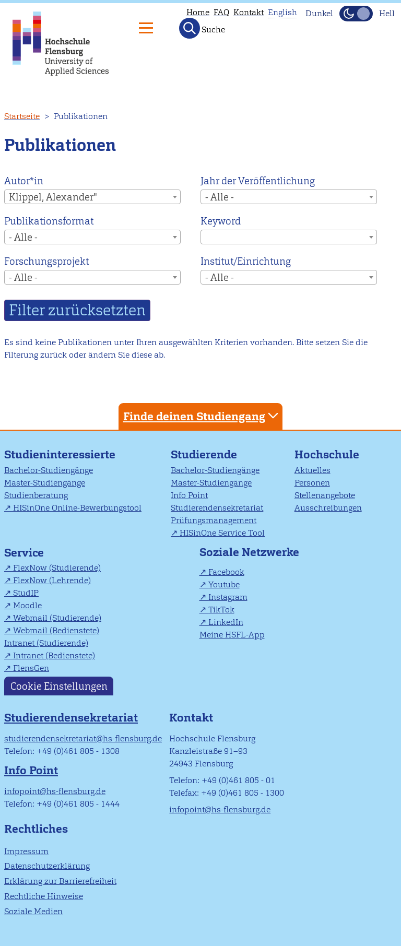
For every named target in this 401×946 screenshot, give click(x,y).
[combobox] (92, 197)
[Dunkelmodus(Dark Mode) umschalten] (356, 13)
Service (24, 552)
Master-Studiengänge (44, 482)
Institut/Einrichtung (245, 261)
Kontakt (248, 12)
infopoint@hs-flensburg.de (54, 791)
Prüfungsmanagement (213, 520)
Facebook (226, 571)
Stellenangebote (324, 495)
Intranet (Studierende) (46, 642)
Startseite (22, 116)
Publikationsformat (48, 221)
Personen (312, 482)
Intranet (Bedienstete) (54, 655)
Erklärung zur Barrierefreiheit (60, 881)
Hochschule (326, 454)
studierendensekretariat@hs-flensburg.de (83, 738)
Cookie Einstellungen (59, 685)
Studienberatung (36, 495)
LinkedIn (225, 622)
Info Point (189, 495)
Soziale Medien (33, 911)
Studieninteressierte (59, 454)
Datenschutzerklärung (47, 865)
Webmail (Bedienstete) (56, 630)
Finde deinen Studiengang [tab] (202, 416)
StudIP (26, 592)
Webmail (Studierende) (57, 617)
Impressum (26, 851)
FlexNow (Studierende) (57, 567)
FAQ (221, 12)
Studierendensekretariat (217, 507)
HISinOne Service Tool (222, 532)
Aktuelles (312, 470)
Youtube (224, 584)
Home (197, 12)
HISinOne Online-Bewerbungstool (77, 507)
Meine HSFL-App (232, 634)
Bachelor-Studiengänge (48, 470)
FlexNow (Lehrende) (52, 580)
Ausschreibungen (328, 507)
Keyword (220, 221)
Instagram (227, 597)
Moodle (27, 605)
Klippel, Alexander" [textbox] (53, 197)
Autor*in (23, 180)
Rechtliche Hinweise (43, 896)
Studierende (204, 454)
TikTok (221, 609)
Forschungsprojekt (46, 261)
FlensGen (31, 668)
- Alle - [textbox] (219, 197)
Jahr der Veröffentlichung (257, 180)
